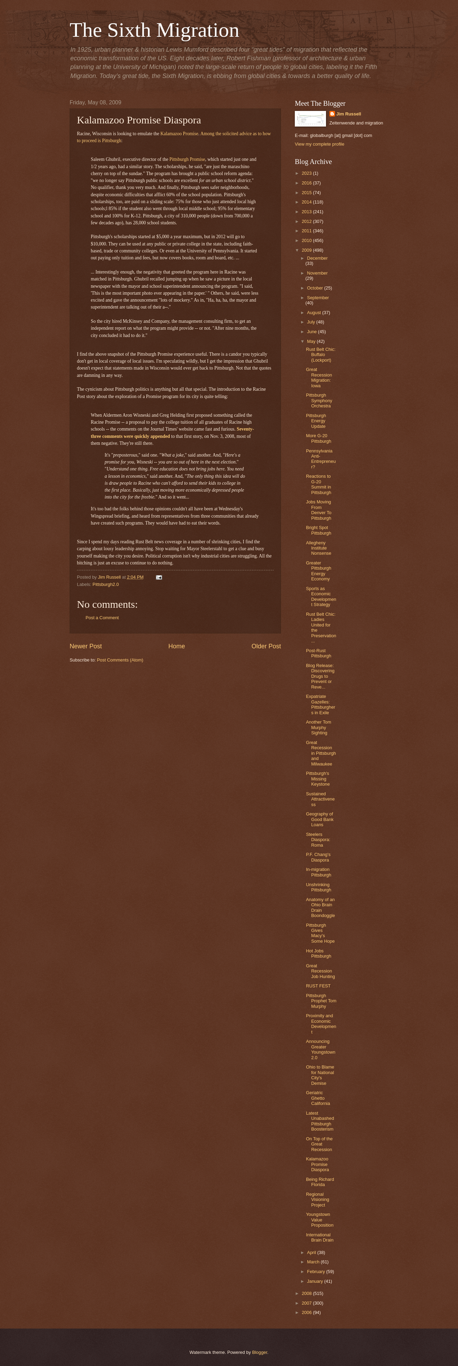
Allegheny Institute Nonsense (318, 548)
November (317, 273)
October (315, 288)
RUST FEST (318, 985)
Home (176, 646)
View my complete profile (319, 144)
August (314, 312)
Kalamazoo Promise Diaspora (317, 1164)
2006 (307, 1312)
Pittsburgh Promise (187, 159)
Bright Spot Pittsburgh (318, 530)
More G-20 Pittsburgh (318, 438)
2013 (307, 211)
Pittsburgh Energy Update (316, 421)
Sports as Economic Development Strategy (321, 596)
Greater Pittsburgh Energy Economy (318, 570)
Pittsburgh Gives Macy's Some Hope (320, 933)
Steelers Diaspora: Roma (318, 840)
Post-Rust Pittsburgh (318, 653)
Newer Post (86, 646)
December (317, 258)
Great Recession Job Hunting (320, 971)
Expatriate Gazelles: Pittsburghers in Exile (320, 704)
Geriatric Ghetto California (318, 1098)
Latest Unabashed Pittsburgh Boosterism (320, 1121)
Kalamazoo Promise (179, 133)
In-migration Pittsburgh (318, 872)
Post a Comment (102, 617)
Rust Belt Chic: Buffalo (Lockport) (320, 355)
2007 (307, 1303)
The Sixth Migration (154, 29)
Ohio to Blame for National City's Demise (320, 1075)
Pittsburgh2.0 (106, 584)
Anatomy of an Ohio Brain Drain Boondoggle (320, 907)
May (312, 341)
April (312, 1252)
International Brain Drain (319, 1237)
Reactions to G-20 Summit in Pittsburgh (318, 484)
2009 (307, 250)
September (318, 297)
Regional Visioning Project (317, 1200)
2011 (307, 230)
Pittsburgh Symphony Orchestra (319, 400)
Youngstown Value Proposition (319, 1220)
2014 (307, 202)
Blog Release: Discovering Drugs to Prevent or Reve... (320, 676)
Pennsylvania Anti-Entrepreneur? (321, 458)
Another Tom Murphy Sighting (318, 727)
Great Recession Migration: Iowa (319, 377)
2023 (307, 173)
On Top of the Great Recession (319, 1144)
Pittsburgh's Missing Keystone (318, 779)
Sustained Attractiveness (320, 799)
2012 (307, 221)
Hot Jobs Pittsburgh (318, 953)
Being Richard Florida (320, 1182)
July (311, 322)
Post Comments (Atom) (120, 660)
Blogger (259, 1352)
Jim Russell (348, 113)
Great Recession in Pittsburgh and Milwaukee (321, 753)
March (313, 1261)
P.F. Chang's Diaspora (318, 857)
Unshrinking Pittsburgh (318, 887)
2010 (307, 240)
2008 (307, 1293)
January (315, 1281)
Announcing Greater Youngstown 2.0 (320, 1049)
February (316, 1271)
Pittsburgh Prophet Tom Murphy (321, 1001)
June (312, 331)
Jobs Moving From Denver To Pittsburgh (318, 509)
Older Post (266, 646)
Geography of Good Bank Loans (319, 819)
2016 (307, 182)
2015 (307, 192)
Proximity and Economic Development (321, 1023)
